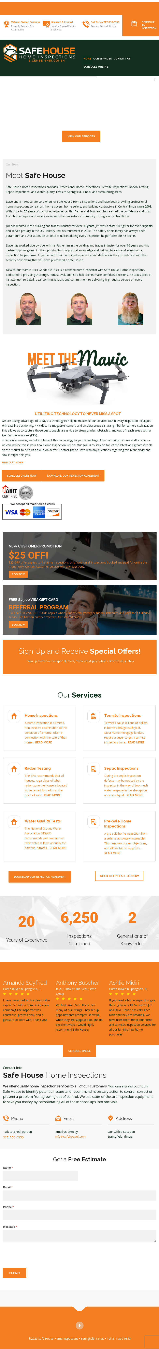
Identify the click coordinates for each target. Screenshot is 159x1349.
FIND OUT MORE (12, 462)
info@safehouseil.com (70, 1136)
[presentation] (34, 1254)
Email (8, 1187)
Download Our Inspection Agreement (73, 475)
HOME (87, 58)
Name (8, 1167)
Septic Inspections (121, 768)
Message (10, 1226)
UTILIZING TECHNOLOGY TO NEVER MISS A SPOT (78, 414)
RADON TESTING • (98, 6)
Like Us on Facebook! (142, 10)
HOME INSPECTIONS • (43, 6)
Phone (8, 1207)
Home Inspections (41, 715)
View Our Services (81, 136)
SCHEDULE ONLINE (96, 66)
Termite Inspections (122, 715)
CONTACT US (122, 58)
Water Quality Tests (43, 821)
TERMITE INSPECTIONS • (72, 6)
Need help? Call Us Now (119, 876)
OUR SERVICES (102, 58)
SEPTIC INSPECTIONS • (17, 11)
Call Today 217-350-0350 (105, 22)
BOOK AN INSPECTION (141, 6)
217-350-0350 (13, 1137)
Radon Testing (38, 768)
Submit (14, 1273)
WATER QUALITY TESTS (44, 11)
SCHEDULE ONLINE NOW (21, 475)
